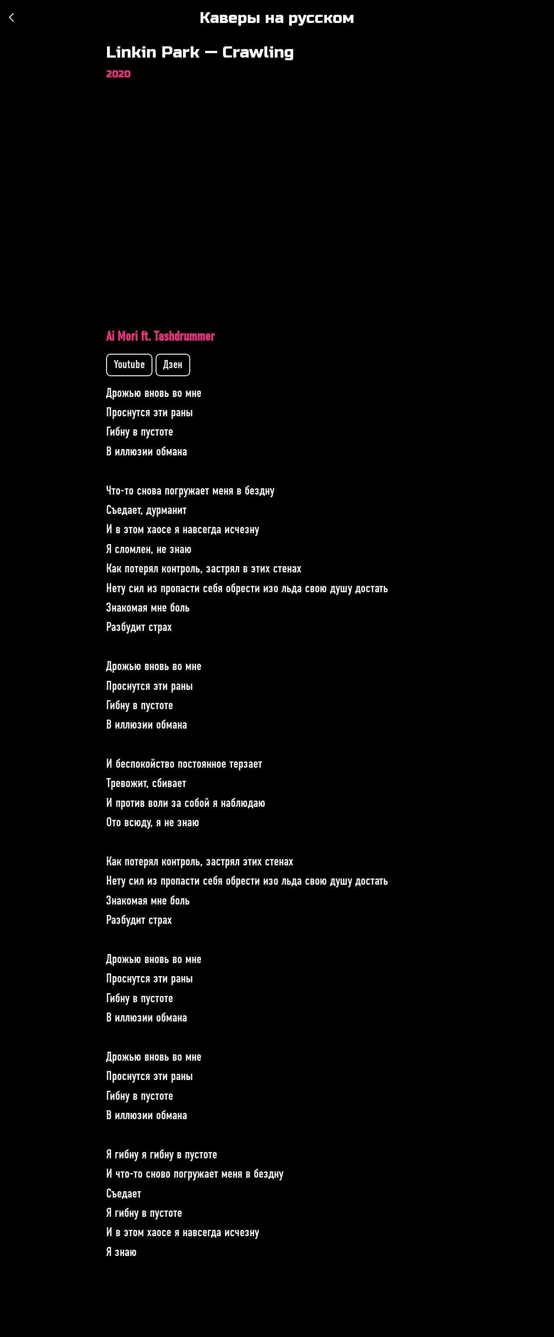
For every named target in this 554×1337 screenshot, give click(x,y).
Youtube (129, 365)
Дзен (173, 365)
